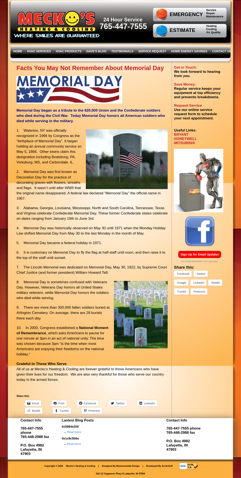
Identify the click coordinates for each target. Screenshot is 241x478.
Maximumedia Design (128, 466)
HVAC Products (68, 51)
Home (17, 51)
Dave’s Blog (96, 51)
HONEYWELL (185, 139)
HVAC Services (39, 51)
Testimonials (122, 51)
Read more (74, 432)
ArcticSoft (167, 466)
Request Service (188, 106)
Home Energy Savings (189, 51)
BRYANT (181, 135)
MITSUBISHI (184, 143)
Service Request (152, 51)
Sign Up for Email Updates (200, 254)
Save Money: (185, 84)
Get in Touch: (185, 67)
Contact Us (221, 51)
